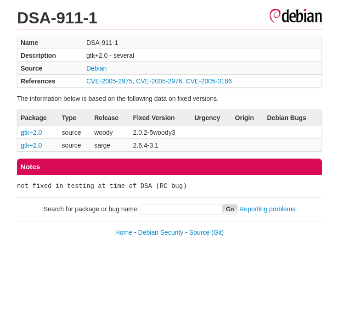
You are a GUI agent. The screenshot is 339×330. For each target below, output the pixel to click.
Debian (96, 68)
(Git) (217, 232)
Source (199, 232)
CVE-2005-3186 (209, 81)
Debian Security (161, 232)
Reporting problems (267, 209)
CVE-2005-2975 (109, 81)
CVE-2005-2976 (159, 81)
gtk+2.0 (31, 132)
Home (123, 232)
